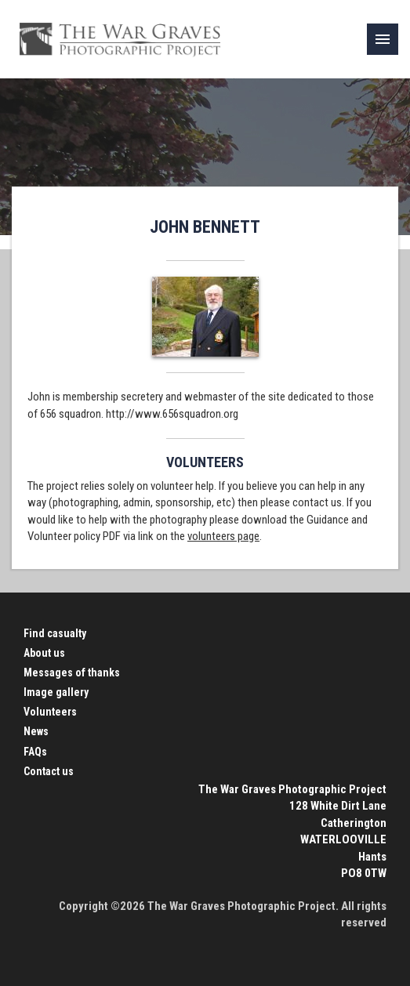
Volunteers (50, 711)
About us (44, 653)
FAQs (35, 751)
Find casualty (55, 633)
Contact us (49, 771)
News (36, 731)
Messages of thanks (72, 672)
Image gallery (56, 692)
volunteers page (223, 536)
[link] (382, 39)
